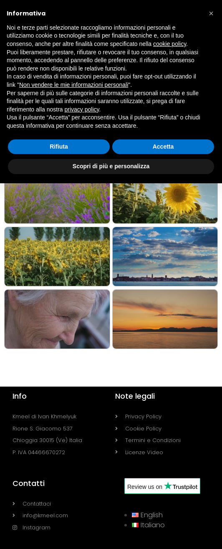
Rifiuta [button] (59, 146)
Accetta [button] (163, 146)
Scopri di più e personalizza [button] (111, 166)
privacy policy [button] (82, 109)
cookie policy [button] (169, 43)
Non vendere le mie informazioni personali (73, 84)
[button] (211, 13)
